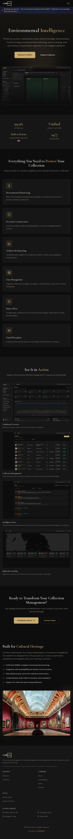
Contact (41, 787)
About (40, 776)
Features (6, 776)
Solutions (6, 780)
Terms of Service (8, 801)
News (40, 783)
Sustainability (43, 780)
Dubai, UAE (42, 816)
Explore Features (48, 55)
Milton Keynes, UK (10, 812)
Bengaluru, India (9, 816)
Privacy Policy (7, 797)
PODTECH (41, 831)
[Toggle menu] (68, 3)
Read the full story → (11, 11)
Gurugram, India (44, 812)
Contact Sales (50, 620)
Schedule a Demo (26, 620)
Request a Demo (25, 55)
